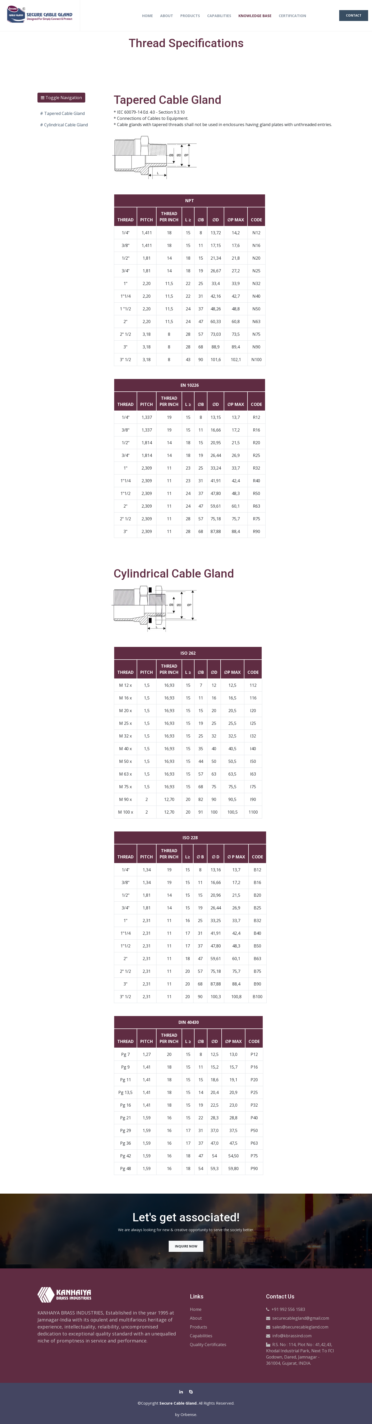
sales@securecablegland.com (297, 1327)
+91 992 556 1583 (285, 1309)
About (166, 15)
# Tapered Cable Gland (62, 113)
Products (190, 15)
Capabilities (219, 15)
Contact (353, 15)
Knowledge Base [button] (255, 15)
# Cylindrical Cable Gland (64, 125)
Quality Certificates (208, 1344)
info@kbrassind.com (289, 1335)
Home (147, 15)
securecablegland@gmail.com (297, 1318)
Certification (292, 15)
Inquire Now (186, 1246)
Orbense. (189, 1414)
